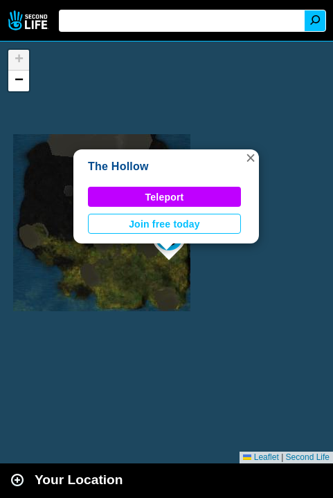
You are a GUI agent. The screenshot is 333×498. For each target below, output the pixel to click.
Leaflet (260, 457)
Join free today (164, 224)
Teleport (164, 197)
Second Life (29, 20)
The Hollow (118, 166)
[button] (250, 157)
